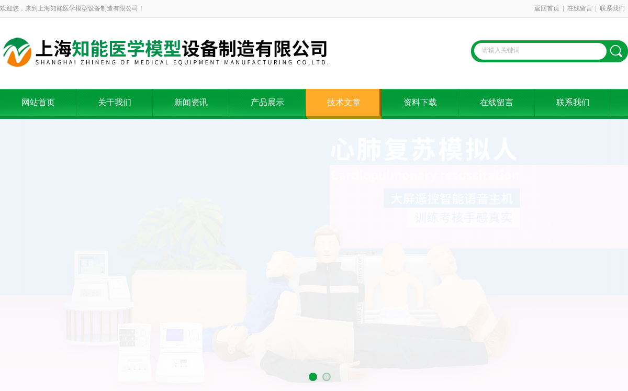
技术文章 (344, 102)
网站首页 (38, 102)
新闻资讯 (191, 102)
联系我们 (612, 8)
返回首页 (546, 8)
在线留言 (579, 8)
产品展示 (267, 102)
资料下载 (420, 102)
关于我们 (114, 102)
